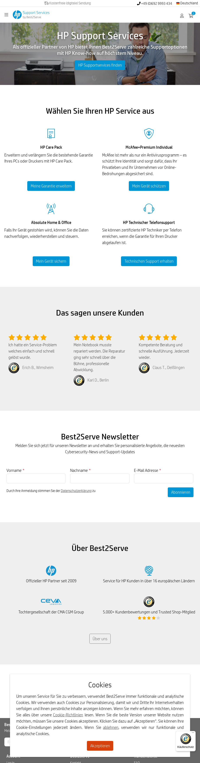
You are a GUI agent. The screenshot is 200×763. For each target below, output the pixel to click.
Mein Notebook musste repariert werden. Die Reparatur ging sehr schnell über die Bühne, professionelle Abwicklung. (99, 357)
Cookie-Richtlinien (68, 714)
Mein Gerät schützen (149, 185)
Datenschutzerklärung (76, 490)
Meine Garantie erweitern (51, 185)
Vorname (15, 470)
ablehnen (110, 727)
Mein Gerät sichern (51, 261)
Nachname (80, 470)
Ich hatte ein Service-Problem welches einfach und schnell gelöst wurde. (32, 351)
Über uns (100, 638)
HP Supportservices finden (100, 65)
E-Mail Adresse (147, 470)
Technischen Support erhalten (149, 261)
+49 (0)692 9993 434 (154, 3)
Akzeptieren (100, 745)
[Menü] (193, 733)
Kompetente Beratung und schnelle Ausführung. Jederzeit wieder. (164, 351)
